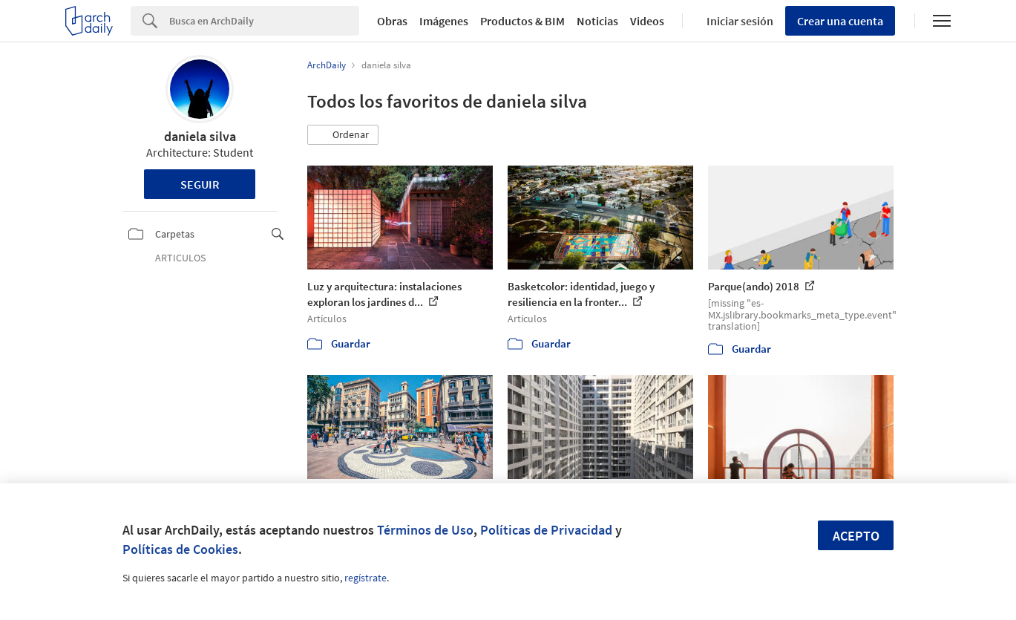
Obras (392, 21)
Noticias (597, 21)
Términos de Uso (425, 529)
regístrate (365, 577)
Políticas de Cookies (180, 549)
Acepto (856, 535)
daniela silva (200, 136)
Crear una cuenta (840, 20)
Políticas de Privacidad (546, 529)
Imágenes (443, 21)
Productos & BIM (522, 21)
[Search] (264, 21)
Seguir (200, 184)
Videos (647, 21)
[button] (342, 135)
